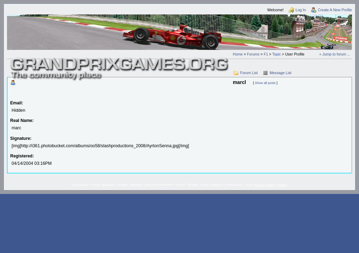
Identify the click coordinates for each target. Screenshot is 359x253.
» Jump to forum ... (334, 54)
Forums (253, 54)
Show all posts (265, 83)
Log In (301, 10)
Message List (280, 73)
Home (238, 54)
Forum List (249, 73)
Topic (276, 54)
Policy (282, 185)
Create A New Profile (335, 10)
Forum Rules (265, 185)
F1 (266, 54)
